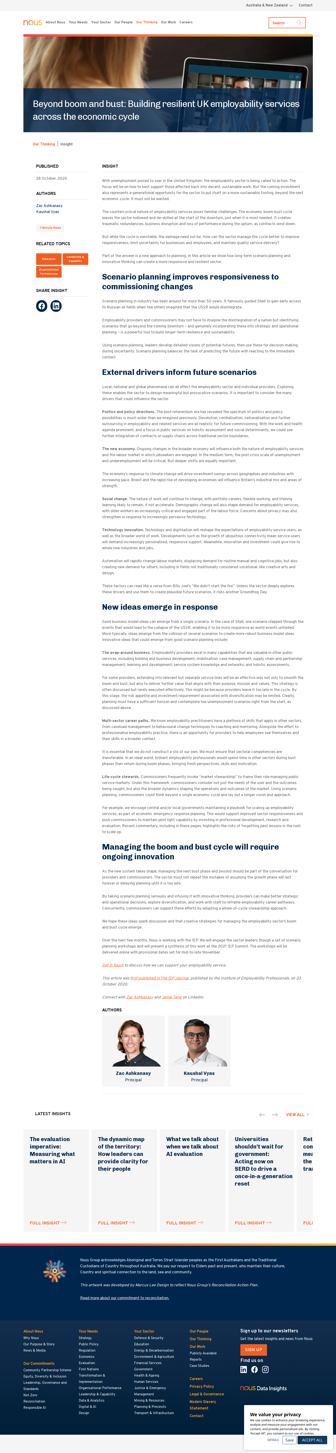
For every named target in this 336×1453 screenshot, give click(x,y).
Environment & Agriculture (154, 1357)
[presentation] (261, 1114)
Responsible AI (34, 1408)
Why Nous (31, 1338)
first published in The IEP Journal (159, 978)
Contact (306, 5)
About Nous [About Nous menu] (55, 22)
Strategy (85, 1338)
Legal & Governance (207, 1394)
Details (273, 1440)
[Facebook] (41, 306)
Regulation (87, 1351)
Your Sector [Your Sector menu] (101, 22)
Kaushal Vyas (47, 212)
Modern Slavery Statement (203, 1405)
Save (290, 1440)
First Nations (89, 1369)
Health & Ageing (146, 1376)
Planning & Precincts (150, 1407)
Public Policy (89, 1344)
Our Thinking (146, 22)
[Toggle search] (287, 22)
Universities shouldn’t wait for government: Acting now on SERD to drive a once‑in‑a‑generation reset (264, 1161)
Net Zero (30, 1395)
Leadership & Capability (75, 259)
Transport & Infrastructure (154, 1413)
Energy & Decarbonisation (154, 1351)
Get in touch (113, 965)
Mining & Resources (149, 1401)
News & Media (34, 1351)
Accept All (312, 1440)
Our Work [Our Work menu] (168, 22)
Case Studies (199, 1366)
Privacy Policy (202, 1386)
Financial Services (148, 1363)
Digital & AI (87, 1407)
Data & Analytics (91, 1401)
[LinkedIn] (56, 306)
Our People (123, 22)
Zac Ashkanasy (49, 206)
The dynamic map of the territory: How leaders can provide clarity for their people (123, 1154)
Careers (196, 1379)
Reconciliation (34, 1402)
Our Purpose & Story (39, 1344)
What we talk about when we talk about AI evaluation (192, 1146)
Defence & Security (148, 1338)
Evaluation (87, 1363)
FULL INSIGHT (45, 1223)
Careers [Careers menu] (186, 22)
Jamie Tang (172, 997)
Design (84, 1413)
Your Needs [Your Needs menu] (78, 22)
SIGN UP (253, 1350)
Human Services (146, 1382)
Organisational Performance (49, 272)
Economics (86, 1357)
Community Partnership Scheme (47, 1370)
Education (49, 259)
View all (295, 1115)
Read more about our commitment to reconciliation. (124, 1298)
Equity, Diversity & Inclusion (44, 1377)
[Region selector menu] (269, 5)
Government (143, 1369)
